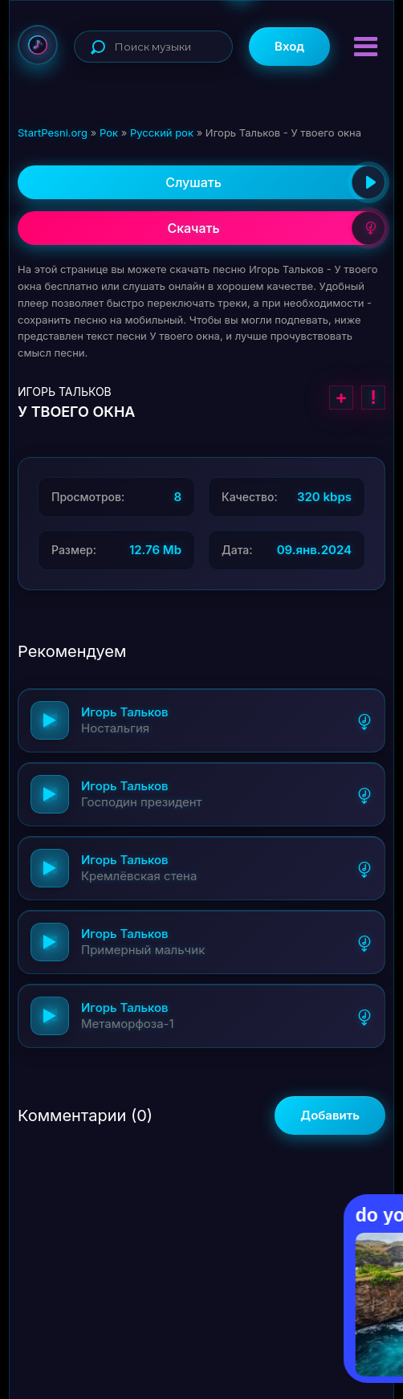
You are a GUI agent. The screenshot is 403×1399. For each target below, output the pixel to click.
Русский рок (161, 132)
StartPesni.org (53, 132)
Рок (109, 132)
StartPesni (38, 45)
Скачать (276, 228)
